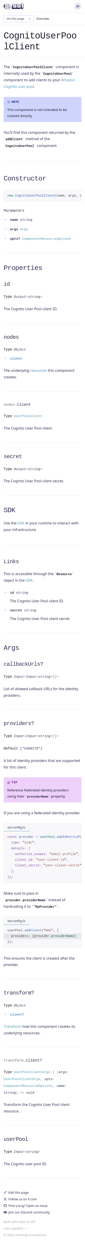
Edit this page (16, 1192)
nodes (11, 337)
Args (11, 648)
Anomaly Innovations (31, 1235)
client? (23, 1060)
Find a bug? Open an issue (25, 1206)
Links (11, 562)
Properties (23, 268)
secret (13, 457)
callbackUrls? (23, 664)
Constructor (25, 179)
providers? (19, 724)
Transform (12, 1026)
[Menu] (77, 6)
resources (38, 370)
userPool (16, 1139)
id (7, 284)
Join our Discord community (27, 1212)
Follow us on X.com (20, 1199)
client (17, 404)
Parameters (14, 211)
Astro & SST (27, 1222)
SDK (9, 510)
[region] (42, 196)
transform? (19, 993)
